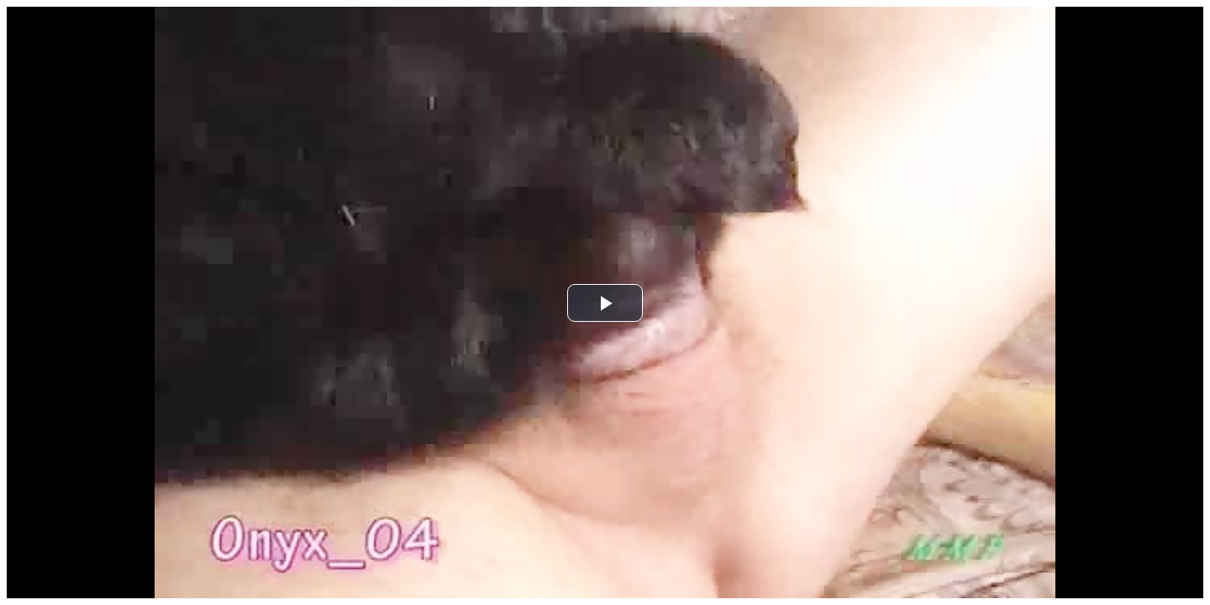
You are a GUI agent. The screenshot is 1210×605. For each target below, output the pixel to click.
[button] (605, 303)
